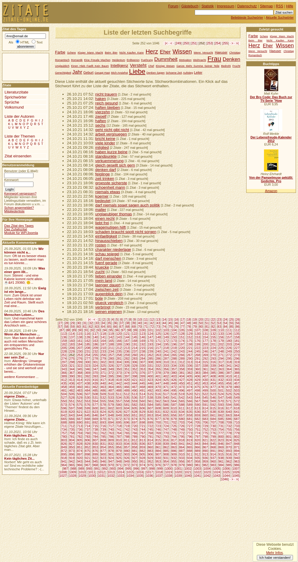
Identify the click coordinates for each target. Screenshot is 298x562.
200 (205, 344)
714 (87, 426)
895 (64, 454)
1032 (111, 475)
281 (119, 358)
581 (126, 404)
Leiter (198, 72)
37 (121, 323)
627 (126, 412)
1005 (216, 468)
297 (64, 362)
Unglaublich (62, 65)
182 (64, 344)
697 (134, 422)
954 (166, 461)
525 (229, 394)
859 (142, 447)
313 (189, 362)
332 (158, 365)
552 (79, 401)
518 (174, 394)
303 (111, 362)
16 (176, 319)
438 (87, 383)
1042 (207, 475)
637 (205, 412)
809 (111, 440)
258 (119, 355)
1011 (91, 472)
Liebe (137, 71)
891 (213, 451)
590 (197, 404)
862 (166, 447)
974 (142, 465)
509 (103, 394)
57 (60, 326)
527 (64, 397)
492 (150, 390)
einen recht (105, 218)
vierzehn (102, 112)
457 (236, 383)
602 (111, 408)
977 (166, 465)
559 (134, 401)
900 (103, 454)
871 (236, 447)
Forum (173, 6)
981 (197, 465)
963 (236, 461)
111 (229, 330)
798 (205, 436)
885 (166, 451)
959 (205, 461)
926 (126, 458)
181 (236, 341)
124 (150, 333)
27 (60, 323)
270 (213, 355)
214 (134, 348)
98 (129, 330)
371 (103, 372)
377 (150, 372)
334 (174, 365)
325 (103, 365)
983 (213, 465)
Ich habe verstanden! (275, 557)
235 (119, 351)
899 (95, 454)
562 (158, 401)
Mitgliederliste (14, 211)
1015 (130, 472)
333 (166, 365)
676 (150, 419)
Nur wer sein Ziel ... (24, 355)
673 (126, 419)
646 (95, 415)
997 (144, 468)
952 (150, 461)
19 (194, 319)
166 (119, 341)
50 (201, 323)
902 (119, 454)
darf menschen (108, 258)
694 (111, 422)
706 (205, 422)
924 (111, 458)
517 (166, 394)
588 (181, 404)
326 (111, 365)
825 (236, 440)
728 (197, 426)
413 (72, 380)
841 (181, 443)
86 (237, 326)
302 (103, 362)
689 (72, 422)
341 (229, 365)
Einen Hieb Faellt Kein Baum (90, 65)
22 (213, 319)
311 (174, 362)
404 (181, 376)
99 (135, 330)
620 (72, 412)
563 (166, 401)
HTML (24, 42)
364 (229, 369)
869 (221, 447)
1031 (101, 475)
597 (72, 408)
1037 (159, 475)
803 (64, 440)
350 (119, 369)
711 (64, 426)
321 (72, 365)
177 (205, 341)
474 (189, 387)
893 (229, 451)
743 (134, 429)
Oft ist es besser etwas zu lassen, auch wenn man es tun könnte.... (25, 259)
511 (119, 394)
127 (174, 333)
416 (95, 380)
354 (150, 369)
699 (150, 422)
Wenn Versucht (203, 52)
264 (166, 355)
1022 (197, 472)
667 (79, 419)
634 (181, 412)
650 (126, 415)
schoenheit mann (110, 187)
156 (221, 337)
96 (117, 330)
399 (142, 376)
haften (100, 121)
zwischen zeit (107, 289)
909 (174, 454)
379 (166, 372)
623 (95, 412)
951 (142, 461)
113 (64, 333)
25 (231, 319)
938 (221, 458)
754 (221, 429)
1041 (197, 475)
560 (142, 401)
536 (134, 397)
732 (229, 426)
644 (79, 415)
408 (213, 376)
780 (64, 436)
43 (158, 323)
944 (87, 461)
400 (150, 376)
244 (189, 351)
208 (87, 348)
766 (134, 433)
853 (95, 447)
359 (189, 369)
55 (231, 323)
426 (174, 380)
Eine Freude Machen (97, 60)
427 (181, 380)
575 (79, 404)
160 (72, 341)
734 (64, 429)
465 (119, 387)
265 (174, 355)
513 (134, 394)
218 (166, 348)
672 (119, 419)
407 (205, 376)
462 (95, 387)
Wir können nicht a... (24, 250)
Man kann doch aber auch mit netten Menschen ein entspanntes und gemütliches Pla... (23, 343)
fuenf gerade (106, 263)
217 (158, 348)
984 (221, 465)
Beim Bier (111, 52)
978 (174, 465)
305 (126, 362)
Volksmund (14, 107)
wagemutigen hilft (110, 227)
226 (229, 348)
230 (79, 351)
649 (119, 415)
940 (236, 458)
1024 (216, 472)
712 (72, 426)
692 (95, 422)
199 (197, 344)
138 (79, 337)
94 (105, 330)
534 (119, 397)
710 (236, 422)
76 (176, 326)
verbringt (103, 307)
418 (111, 380)
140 (95, 337)
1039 (178, 475)
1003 (197, 468)
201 (213, 344)
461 (87, 387)
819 (189, 440)
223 (205, 348)
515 (150, 394)
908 (166, 454)
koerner (102, 196)
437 (79, 383)
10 (140, 319)
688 (64, 422)
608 (158, 408)
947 (111, 461)
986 (236, 465)
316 (213, 362)
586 (166, 404)
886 (174, 451)
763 (111, 433)
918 (64, 458)
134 (229, 333)
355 (158, 369)
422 (142, 380)
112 (236, 330)
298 (72, 362)
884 (158, 451)
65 (109, 326)
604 (126, 408)
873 (72, 451)
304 (119, 362)
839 (166, 443)
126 (166, 333)
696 (126, 422)
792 (158, 436)
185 (87, 344)
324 (95, 365)
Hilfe (289, 6)
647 (103, 415)
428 (189, 380)
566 (189, 401)
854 (103, 447)
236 (126, 351)
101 (150, 330)
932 (174, 458)
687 (236, 419)
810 (119, 440)
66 (115, 326)
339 (213, 365)
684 (213, 419)
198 (189, 344)
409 (221, 376)
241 (166, 351)
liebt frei (102, 223)
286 (158, 358)
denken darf (105, 169)
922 (95, 458)
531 (95, 397)
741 (119, 429)
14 (164, 319)
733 (236, 426)
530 (87, 397)
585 (158, 404)
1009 (72, 472)
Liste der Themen (19, 136)
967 (87, 465)
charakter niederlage (113, 249)
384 (205, 372)
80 (201, 326)
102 (158, 330)
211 (111, 348)
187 (103, 344)
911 (189, 454)
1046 (224, 479)
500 (213, 390)
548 (229, 397)
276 (79, 358)
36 (115, 323)
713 (79, 426)
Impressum (225, 6)
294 (221, 358)
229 (72, 351)
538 (150, 397)
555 (103, 401)
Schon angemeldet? (19, 207)
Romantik (77, 60)
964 (64, 465)
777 (221, 433)
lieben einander (108, 276)
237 (134, 351)
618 (236, 408)
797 (197, 436)
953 (158, 461)
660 (205, 415)
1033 (120, 475)
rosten (100, 245)
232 (95, 351)
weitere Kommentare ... (21, 377)
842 (189, 443)
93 (99, 330)
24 (225, 319)
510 (111, 394)
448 (166, 383)
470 (158, 387)
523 (213, 394)
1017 (149, 472)
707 (213, 422)
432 (221, 380)
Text (39, 42)
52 (213, 323)
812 (134, 440)
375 (134, 372)
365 (236, 369)
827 (72, 443)
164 (103, 341)
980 (189, 465)
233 (103, 351)
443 (126, 383)
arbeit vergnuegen (111, 134)
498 (197, 390)
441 (111, 383)
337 (197, 365)
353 (142, 369)
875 (87, 451)
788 (126, 436)
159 (64, 341)
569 (213, 401)
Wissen (182, 51)
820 (197, 440)
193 (150, 344)
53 (219, 323)
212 (119, 348)
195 (166, 344)
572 (236, 401)
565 (181, 401)
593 (221, 404)
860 (150, 447)
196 (174, 344)
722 (150, 426)
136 (64, 337)
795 (181, 436)
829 (87, 443)
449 (174, 383)
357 (174, 369)
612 (189, 408)
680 (181, 419)
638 (213, 412)
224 (213, 348)
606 (142, 408)
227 (236, 348)
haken (100, 98)
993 (112, 468)
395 (111, 376)
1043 (216, 475)
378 (158, 372)
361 (205, 369)
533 (111, 397)
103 (166, 330)
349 (111, 369)
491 (142, 390)
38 (127, 323)
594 (229, 404)
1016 (140, 472)
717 (111, 426)
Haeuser (221, 52)
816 (166, 440)
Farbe (60, 52)
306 (134, 362)
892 (221, 451)
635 (189, 412)
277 (87, 358)
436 (72, 383)
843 (197, 443)
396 (119, 376)
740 (111, 429)
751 (197, 429)
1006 (226, 468)
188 (111, 344)
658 (189, 415)
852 (87, 447)
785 (103, 436)
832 (111, 443)
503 (236, 390)
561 (150, 401)
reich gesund (106, 103)
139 (87, 337)
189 (119, 344)
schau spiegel (107, 254)
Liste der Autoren (19, 116)
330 (142, 365)
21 (207, 319)
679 (174, 419)
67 (121, 326)
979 (181, 465)
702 (174, 422)
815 (158, 440)
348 (103, 369)
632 (166, 412)
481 (64, 390)
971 (119, 465)
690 (79, 422)
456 (229, 383)
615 (213, 408)
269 (205, 355)
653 (150, 415)
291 (197, 358)
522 (205, 394)
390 (72, 376)
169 (142, 341)
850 (72, 447)
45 (170, 323)
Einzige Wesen (165, 65)
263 (158, 355)
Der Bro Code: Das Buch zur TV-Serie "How (271, 98)
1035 (140, 475)
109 (213, 330)
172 (166, 341)
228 (64, 351)
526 (236, 394)
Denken (231, 59)
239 (150, 351)
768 (150, 433)
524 (221, 394)
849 (64, 447)
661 (213, 415)
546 (213, 397)
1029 (82, 475)
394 (103, 376)
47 (182, 323)
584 (150, 404)
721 (142, 426)
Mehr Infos (274, 553)
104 (174, 330)
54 (225, 323)
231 (87, 351)
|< (166, 43)
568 (205, 401)
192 (142, 344)
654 (158, 415)
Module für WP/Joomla (21, 233)
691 (87, 422)
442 (119, 383)
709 (229, 422)
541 (174, 397)
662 (221, 415)
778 (229, 433)
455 (221, 383)
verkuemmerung (109, 161)
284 (142, 358)
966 (79, 465)
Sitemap (266, 6)
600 (95, 408)
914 (213, 454)
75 (170, 326)
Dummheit (166, 59)
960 (213, 461)
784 (95, 436)
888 (189, 451)
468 (142, 387)
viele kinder (105, 143)
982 (205, 465)
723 (158, 426)
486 (103, 390)
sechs (100, 125)
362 (213, 369)
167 (126, 341)
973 (134, 465)
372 (111, 372)
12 (152, 319)
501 (221, 390)
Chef (151, 65)
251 (194, 43)
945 (95, 461)
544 (197, 397)
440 (103, 383)
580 (119, 404)
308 (150, 362)
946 (103, 461)
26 (237, 319)
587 (174, 404)
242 (174, 351)
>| (237, 43)
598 (79, 408)
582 (134, 404)
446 (150, 383)
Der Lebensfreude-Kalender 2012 (270, 139)
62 (91, 326)
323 (87, 365)
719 (126, 426)
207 (79, 348)
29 (72, 323)
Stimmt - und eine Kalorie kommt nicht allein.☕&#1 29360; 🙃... (23, 279)
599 (87, 408)
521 (197, 394)
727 (189, 426)
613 (197, 408)
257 (111, 355)
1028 (72, 475)
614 (205, 408)
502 (229, 390)
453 (205, 383)
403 (174, 376)
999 (160, 468)
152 (189, 337)
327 (119, 365)
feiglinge (102, 174)
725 (174, 426)
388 (236, 372)
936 (205, 458)
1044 (226, 475)
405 (189, 376)
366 (64, 372)
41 (146, 323)
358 (181, 369)
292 (205, 358)
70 (140, 326)
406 (197, 376)
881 (134, 451)
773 (189, 433)
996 (136, 468)
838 (158, 443)
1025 (226, 472)
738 (95, 429)
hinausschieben (109, 240)
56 (237, 323)
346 (87, 369)
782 (79, 436)
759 (79, 433)
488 (119, 390)
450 (181, 383)
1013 (111, 472)
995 (128, 468)
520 (189, 394)
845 (213, 443)
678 (166, 419)
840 (174, 443)
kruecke (102, 267)
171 (158, 341)
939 (229, 458)
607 (150, 408)
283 (134, 358)
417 (103, 380)
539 (158, 397)
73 (158, 326)
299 (79, 362)
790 (142, 436)
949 (126, 461)
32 (91, 323)
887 (181, 451)
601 (103, 408)
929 (150, 458)
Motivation (185, 60)
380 (174, 372)
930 (158, 458)
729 (205, 426)
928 (142, 458)
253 (209, 43)
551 (72, 401)
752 (205, 429)
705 (197, 422)
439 (95, 383)
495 (174, 390)
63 (97, 326)
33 (97, 323)
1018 (159, 472)
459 (72, 387)
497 (189, 390)
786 (111, 436)
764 (119, 433)
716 (103, 426)
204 (236, 344)
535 (126, 397)
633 (174, 412)
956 (181, 461)
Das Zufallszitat (15, 229)
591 (205, 404)
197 (181, 344)
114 (72, 333)
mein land (103, 280)
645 (87, 415)
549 (236, 397)
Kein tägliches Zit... (19, 435)
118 (103, 333)
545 (205, 397)
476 (205, 387)
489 (126, 390)
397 (126, 376)
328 (126, 365)
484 (87, 390)
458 (64, 387)
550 (64, 401)
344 (72, 369)
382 (189, 372)
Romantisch (62, 60)
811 (126, 440)
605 (134, 408)
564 (174, 401)
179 (221, 341)
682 (197, 419)
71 (146, 326)
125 (158, 333)
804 (72, 440)
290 (189, 358)
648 (111, 415)
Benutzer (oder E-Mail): (21, 171)
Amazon (271, 191)
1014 (120, 472)
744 (142, 429)
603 (119, 408)
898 (87, 454)
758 (72, 433)
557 (119, 401)
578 (103, 404)
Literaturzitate (16, 92)
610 (174, 408)
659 (197, 415)
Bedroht (226, 65)
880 (126, 451)
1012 (101, 472)
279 (103, 358)
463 (103, 387)
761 (95, 433)
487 (111, 390)
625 (111, 412)
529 (79, 397)
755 (229, 429)
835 (134, 443)
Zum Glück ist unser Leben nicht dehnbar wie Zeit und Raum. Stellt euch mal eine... (24, 300)
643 (72, 415)
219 (174, 348)
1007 (235, 468)
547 (221, 397)
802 (236, 436)
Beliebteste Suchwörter (247, 17)
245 (197, 351)
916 (229, 454)
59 (72, 326)
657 (181, 415)
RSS (279, 6)
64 (103, 326)
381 (181, 372)
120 (119, 333)
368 (79, 372)
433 (229, 380)
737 (87, 429)
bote (99, 298)
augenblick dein (109, 294)
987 (65, 468)
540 (166, 397)
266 (181, 355)
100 (142, 330)
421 (134, 380)
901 (111, 454)
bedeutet (103, 200)
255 (225, 43)
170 (150, 341)
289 (181, 358)
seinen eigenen (108, 311)
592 (213, 404)
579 (111, 404)
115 (79, 333)
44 (164, 323)
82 (213, 326)
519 (181, 394)
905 (142, 454)
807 (95, 440)
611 (181, 408)
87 (62, 330)
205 (64, 348)
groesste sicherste (111, 183)
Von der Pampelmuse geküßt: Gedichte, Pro (271, 179)
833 (119, 443)
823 (221, 440)
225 (221, 348)
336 (189, 365)
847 (229, 443)
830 (95, 443)
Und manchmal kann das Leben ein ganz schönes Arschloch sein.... (25, 321)
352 (134, 369)
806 (87, 440)
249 (178, 43)
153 (197, 337)
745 (150, 429)
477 (213, 387)
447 (158, 383)
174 (181, 341)
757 (64, 433)
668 (87, 419)
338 (205, 365)
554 (95, 401)
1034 (130, 475)
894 (236, 451)
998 (152, 468)
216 (150, 348)
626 (119, 412)
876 (95, 451)
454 (213, 383)
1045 (235, 475)
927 (134, 458)
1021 (187, 472)
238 (142, 351)
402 (166, 376)
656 (174, 415)
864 (181, 447)
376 (142, 372)
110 (221, 330)
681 (189, 419)
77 (182, 326)
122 (134, 333)
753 (213, 429)
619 (64, 412)
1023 (207, 472)
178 (213, 341)
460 (79, 387)
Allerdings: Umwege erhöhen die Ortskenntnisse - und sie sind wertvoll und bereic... (24, 366)
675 (142, 419)
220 (181, 348)
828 (79, 443)
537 (142, 397)
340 (221, 365)
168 (134, 341)
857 (126, 447)
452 (197, 383)
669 (95, 419)
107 (197, 330)
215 (142, 348)
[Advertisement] (20, 66)
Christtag (234, 52)
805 (79, 440)
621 (79, 412)
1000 (168, 468)
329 (134, 365)
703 (181, 422)
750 (189, 429)
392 (87, 376)
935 (197, 458)
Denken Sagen (155, 72)
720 (134, 426)
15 (170, 319)
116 (87, 333)
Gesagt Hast (102, 72)
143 (119, 337)
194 (158, 344)
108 (205, 330)
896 (72, 454)
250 (186, 43)
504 (64, 394)
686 (229, 419)
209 (95, 348)
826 (64, 443)
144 (126, 337)
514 (142, 394)
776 (213, 433)
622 (87, 412)
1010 (82, 472)
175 (189, 341)
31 (85, 323)
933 (181, 458)
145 (134, 337)
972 (126, 465)
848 (236, 443)
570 (221, 401)
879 (119, 451)
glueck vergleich (109, 303)
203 (229, 344)
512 (126, 394)
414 (79, 380)
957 (189, 461)
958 (197, 461)
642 (64, 415)
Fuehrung (147, 60)
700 (158, 422)
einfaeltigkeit (106, 236)
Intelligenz (119, 65)
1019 (168, 472)
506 (79, 394)
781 (72, 436)
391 (79, 376)
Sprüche (11, 102)
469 (150, 387)
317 (221, 362)
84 (225, 326)
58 (66, 326)
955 (174, 461)
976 (158, 465)
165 (111, 341)
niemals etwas (107, 192)
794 (174, 436)
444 (134, 383)
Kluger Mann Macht (90, 52)
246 (205, 351)
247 (213, 351)
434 (236, 380)
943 (79, 461)
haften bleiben (107, 107)
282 (126, 358)
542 (181, 397)
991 (97, 468)
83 (219, 326)
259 (126, 355)
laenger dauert (108, 285)
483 (79, 390)
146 (142, 337)
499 (205, 390)
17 (182, 319)
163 (95, 341)
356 (166, 369)
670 (103, 419)
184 (79, 344)
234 (111, 351)
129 (189, 333)
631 (158, 412)
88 (68, 330)
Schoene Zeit (174, 72)
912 (197, 454)
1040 (187, 475)
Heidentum (118, 60)
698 (142, 422)
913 (205, 454)
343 (64, 369)
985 (229, 465)
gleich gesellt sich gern (115, 165)
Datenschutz (247, 6)
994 (120, 468)
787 (119, 436)
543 (189, 397)
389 (64, 376)
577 (95, 404)
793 (166, 436)
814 (150, 440)
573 (64, 404)
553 (87, 401)
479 (229, 387)
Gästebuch (190, 6)
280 (111, 358)
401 (158, 376)
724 (166, 426)
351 (126, 369)
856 (119, 447)
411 (236, 376)
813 (142, 440)
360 (197, 369)
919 (72, 458)
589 (189, 404)
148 (158, 337)
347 (95, 369)
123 (142, 333)
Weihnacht (199, 60)
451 (189, 383)
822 (213, 440)
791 (150, 436)
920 (79, 458)
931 (166, 458)
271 (221, 355)
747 (166, 429)
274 (64, 358)
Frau (214, 58)
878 (111, 451)
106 (189, 330)
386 (221, 372)
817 (174, 440)
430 (205, 380)
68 (127, 326)
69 (134, 326)
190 (126, 344)
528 (72, 397)
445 (142, 383)
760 (87, 433)
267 (189, 355)
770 (166, 433)
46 (176, 323)
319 (236, 362)
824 (229, 440)
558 (126, 401)
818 (181, 440)
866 (197, 447)
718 (119, 426)
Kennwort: (11, 180)
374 (126, 372)
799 (213, 436)
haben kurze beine (111, 152)
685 (221, 419)
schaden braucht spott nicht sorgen (126, 232)
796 (189, 436)
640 (229, 412)
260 (134, 355)
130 (197, 333)
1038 (168, 475)
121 (126, 333)
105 (181, 330)
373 (119, 372)
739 (103, 429)
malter (100, 209)
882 (142, 451)
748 (174, 429)
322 (79, 365)
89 (74, 330)
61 (85, 326)
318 (229, 362)
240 (158, 351)
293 (213, 358)
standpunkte (106, 156)
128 (181, 333)
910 (181, 454)
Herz (152, 51)
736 (79, 429)
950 (134, 461)
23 (219, 319)
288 (174, 358)
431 (213, 380)
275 (72, 358)
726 (181, 426)
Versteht (138, 65)
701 (166, 422)
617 (229, 408)
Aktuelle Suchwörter (280, 17)
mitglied (102, 147)
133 (221, 333)
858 (134, 447)
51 (207, 323)
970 (111, 465)
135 (236, 333)
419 (119, 380)
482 (72, 390)
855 (111, 447)
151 (181, 337)
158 (236, 337)
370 (95, 372)
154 (205, 337)
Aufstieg (188, 72)
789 (134, 436)
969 (103, 465)
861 (158, 447)
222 (197, 348)
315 (205, 362)
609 (166, 408)
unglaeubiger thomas (113, 214)
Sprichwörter (15, 97)
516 (158, 394)
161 (79, 341)
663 (229, 415)
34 (103, 323)
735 (72, 429)
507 (87, 394)
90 (80, 330)
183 (72, 344)
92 (92, 330)
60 (78, 326)
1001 (178, 468)
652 (142, 415)
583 (142, 404)
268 (197, 355)
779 (236, 433)
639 (221, 412)
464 (111, 387)
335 (181, 365)
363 (221, 369)
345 (79, 369)
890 (205, 451)
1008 (63, 472)
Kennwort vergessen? (20, 193)
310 (166, 362)
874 (79, 451)
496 (181, 390)
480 (236, 387)
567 (197, 401)
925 (119, 458)
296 (236, 358)
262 (150, 355)
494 (166, 390)
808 (103, 440)
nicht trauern (106, 94)
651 (134, 415)
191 (134, 344)
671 (111, 419)
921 (87, 458)
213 (126, 348)
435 (64, 383)
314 (197, 362)
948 (119, 461)
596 (64, 408)
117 (95, 333)
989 (81, 468)
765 (126, 433)
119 (111, 333)
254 (217, 43)
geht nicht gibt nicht (112, 129)
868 (213, 447)
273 (236, 355)
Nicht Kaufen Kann (131, 52)
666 (72, 419)
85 (231, 326)
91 (86, 330)
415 (87, 380)
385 (213, 372)
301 (95, 362)
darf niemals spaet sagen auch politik (127, 205)
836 (142, 443)
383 (197, 372)
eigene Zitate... (15, 396)
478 (221, 387)
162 (87, 341)
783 (87, 436)
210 (103, 348)
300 (87, 362)
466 (126, 387)
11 (146, 319)
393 (95, 376)
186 (95, 344)
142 (111, 337)
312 (181, 362)
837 (150, 443)
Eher (165, 52)
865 (189, 447)
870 (229, 447)
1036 (149, 475)
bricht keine (105, 138)
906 (150, 454)
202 (221, 344)
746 (158, 429)
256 (103, 355)
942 (72, 461)
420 (126, 380)
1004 (207, 468)
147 (150, 337)
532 (103, 397)
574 (72, 404)
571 (229, 401)
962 (229, 461)
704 (189, 422)
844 (205, 443)
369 (87, 372)
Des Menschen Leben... (24, 312)
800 (221, 436)
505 (72, 394)
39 (134, 323)
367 (72, 372)
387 (229, 372)
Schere (71, 52)
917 (236, 454)
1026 (235, 472)
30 (78, 323)
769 (158, 433)
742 (126, 429)
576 (87, 404)
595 (236, 404)
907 (158, 454)
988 (73, 468)
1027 (63, 475)
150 (174, 337)
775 (205, 433)
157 (229, 337)
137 (72, 337)
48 (189, 323)
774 (197, 433)
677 (158, 419)
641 (236, 412)
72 (152, 326)
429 (197, 380)
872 (64, 451)
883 (150, 451)
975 (150, 465)
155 (213, 337)
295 (229, 358)
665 (64, 419)
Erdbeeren (133, 60)
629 (142, 412)
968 (95, 465)
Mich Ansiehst (119, 72)
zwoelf (101, 116)
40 (140, 323)
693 (103, 422)
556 (111, 401)
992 (105, 468)
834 (126, 443)
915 (221, 454)
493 (158, 390)
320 (64, 365)
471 (166, 387)
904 (134, 454)
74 (164, 326)
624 (103, 412)
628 (134, 412)
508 (95, 394)
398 (134, 376)
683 (205, 419)
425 (166, 380)
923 (103, 458)
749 (181, 429)
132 (213, 333)
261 (142, 355)
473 (181, 387)
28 (66, 323)
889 (197, 451)
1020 (178, 472)
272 (229, 355)
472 (174, 387)
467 (134, 387)
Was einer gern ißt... (24, 270)
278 (95, 358)
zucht (100, 271)
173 (174, 341)
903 (126, 454)
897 (79, 454)
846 (221, 443)
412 (64, 380)
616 (221, 408)
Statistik (208, 6)
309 (158, 362)
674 (134, 419)
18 (189, 319)
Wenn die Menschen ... (22, 334)
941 (64, 461)
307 (142, 362)
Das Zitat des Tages (18, 225)
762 (103, 433)
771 (174, 433)
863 (174, 447)
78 (189, 326)
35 (109, 323)
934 (189, 458)
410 (229, 376)
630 (150, 412)
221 (189, 348)
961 (221, 461)
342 (236, 365)
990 (89, 468)
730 (213, 426)
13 (158, 319)
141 (103, 337)
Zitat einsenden (17, 156)
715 (95, 426)
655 (166, 415)
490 (134, 390)
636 (197, 412)
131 (205, 333)
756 (236, 429)
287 (166, 358)
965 (72, 465)
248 (221, 351)
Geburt (88, 72)
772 (181, 433)
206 (72, 348)
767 (142, 433)
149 (166, 337)
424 (158, 380)
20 (201, 319)
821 (205, 440)
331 (150, 365)
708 (221, 422)
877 (103, 451)
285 (150, 358)
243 (181, 351)
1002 (187, 468)
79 (194, 326)
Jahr (77, 72)
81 (207, 326)
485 (95, 390)
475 (197, 387)
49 (194, 323)
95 (111, 330)
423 (150, 380)
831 (103, 443)
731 (221, 426)
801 (229, 436)
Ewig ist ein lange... (25, 289)
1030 (91, 475)
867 (205, 447)
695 (119, 422)
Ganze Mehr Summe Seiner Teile (197, 65)
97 (123, 330)
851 (79, 447)
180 (229, 341)
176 (197, 341)
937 (213, 458)
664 (236, 415)
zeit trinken (104, 178)
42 (152, 323)
